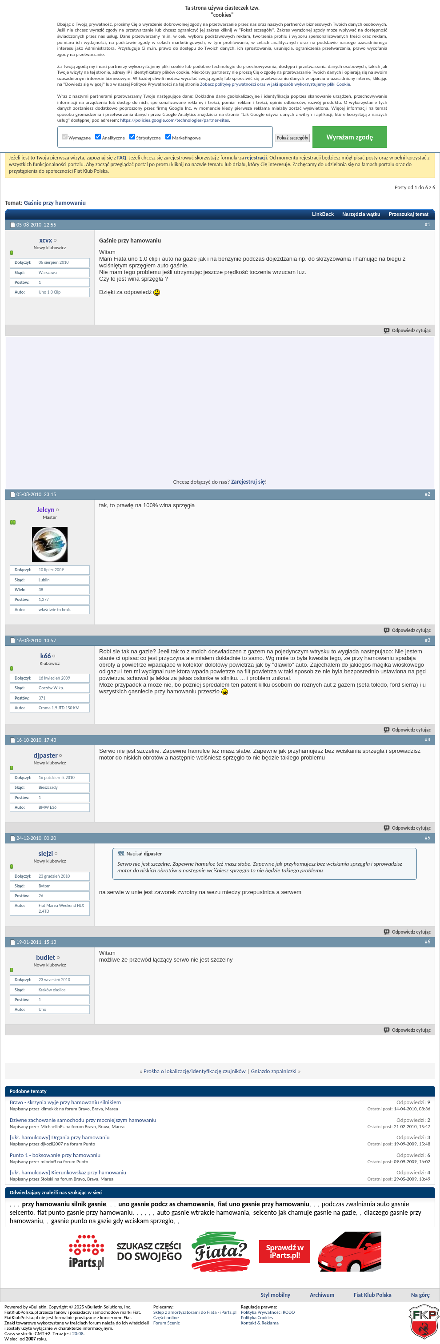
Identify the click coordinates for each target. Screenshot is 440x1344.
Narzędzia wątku (361, 214)
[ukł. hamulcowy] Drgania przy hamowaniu (60, 1137)
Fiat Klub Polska (373, 1295)
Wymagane (76, 138)
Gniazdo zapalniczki (273, 1071)
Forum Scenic (166, 1323)
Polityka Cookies (257, 1317)
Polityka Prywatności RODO (268, 1312)
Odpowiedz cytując (407, 331)
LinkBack (323, 214)
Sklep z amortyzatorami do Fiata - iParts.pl (194, 1312)
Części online (166, 1317)
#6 (427, 941)
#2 (427, 494)
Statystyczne (145, 138)
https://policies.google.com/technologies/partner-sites (174, 120)
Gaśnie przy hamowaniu (55, 203)
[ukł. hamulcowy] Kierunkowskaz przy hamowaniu (68, 1172)
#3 (427, 640)
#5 (427, 838)
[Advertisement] (139, 402)
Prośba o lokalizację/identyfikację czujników (195, 1071)
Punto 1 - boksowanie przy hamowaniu (55, 1155)
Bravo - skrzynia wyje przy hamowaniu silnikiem (65, 1102)
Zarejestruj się (248, 481)
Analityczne (110, 138)
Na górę (420, 1295)
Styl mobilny (275, 1295)
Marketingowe (183, 138)
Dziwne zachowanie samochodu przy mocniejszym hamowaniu (83, 1120)
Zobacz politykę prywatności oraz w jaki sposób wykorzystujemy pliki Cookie (275, 84)
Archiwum (322, 1295)
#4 (427, 739)
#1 (427, 224)
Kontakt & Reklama (260, 1323)
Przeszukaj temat (408, 214)
